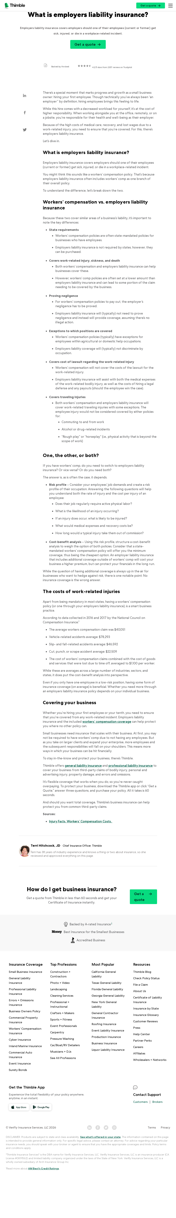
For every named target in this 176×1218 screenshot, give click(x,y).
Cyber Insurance (20, 1040)
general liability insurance (83, 766)
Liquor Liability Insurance (108, 1050)
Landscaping (58, 989)
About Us (139, 991)
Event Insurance (20, 1063)
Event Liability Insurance (108, 1030)
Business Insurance (104, 1043)
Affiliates (139, 1053)
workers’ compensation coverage (106, 722)
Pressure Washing (62, 1039)
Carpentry (57, 1032)
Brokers (157, 1102)
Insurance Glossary (146, 1015)
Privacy (165, 1127)
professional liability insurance (131, 766)
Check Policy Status (146, 978)
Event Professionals (63, 1026)
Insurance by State (146, 1008)
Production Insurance (106, 1037)
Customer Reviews (145, 1021)
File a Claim (140, 985)
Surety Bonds (18, 1070)
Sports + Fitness (61, 1019)
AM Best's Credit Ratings (43, 1168)
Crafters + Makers (62, 1013)
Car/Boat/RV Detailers (65, 1045)
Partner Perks (142, 1041)
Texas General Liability (106, 983)
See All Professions (63, 1058)
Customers (140, 1102)
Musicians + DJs (60, 1052)
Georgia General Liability (108, 996)
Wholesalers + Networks (149, 1060)
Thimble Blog (142, 972)
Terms (152, 1127)
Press (136, 1028)
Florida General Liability (107, 989)
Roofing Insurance (104, 1024)
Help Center (141, 1034)
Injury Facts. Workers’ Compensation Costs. (80, 821)
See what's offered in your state (100, 1137)
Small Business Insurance (25, 972)
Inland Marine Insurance (25, 1046)
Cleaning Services (61, 996)
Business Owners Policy (24, 1011)
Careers (138, 1047)
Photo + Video (60, 983)
